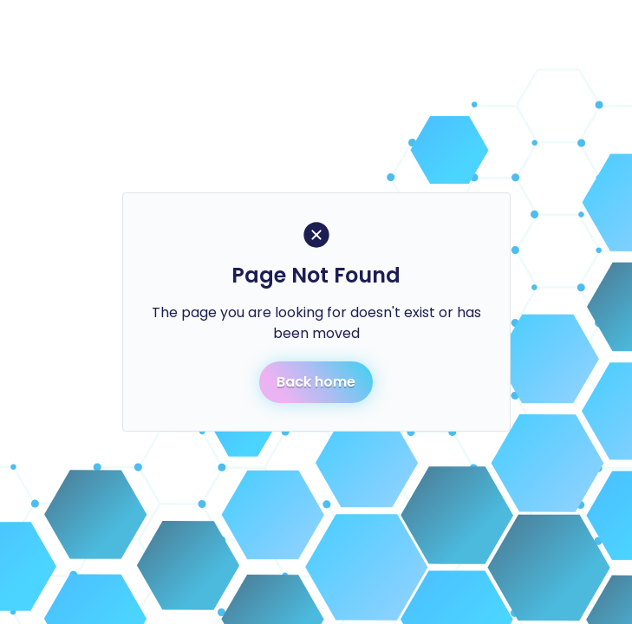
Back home (316, 382)
